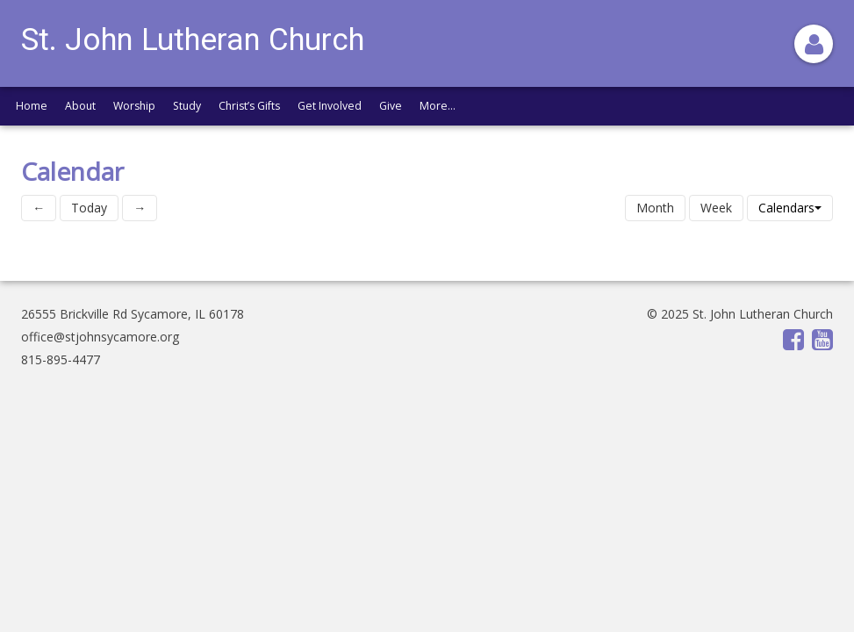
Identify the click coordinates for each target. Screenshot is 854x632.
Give (390, 105)
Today (89, 207)
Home (31, 105)
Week (716, 207)
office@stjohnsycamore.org (100, 336)
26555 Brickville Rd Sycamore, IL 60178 (132, 313)
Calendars (790, 207)
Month (655, 207)
